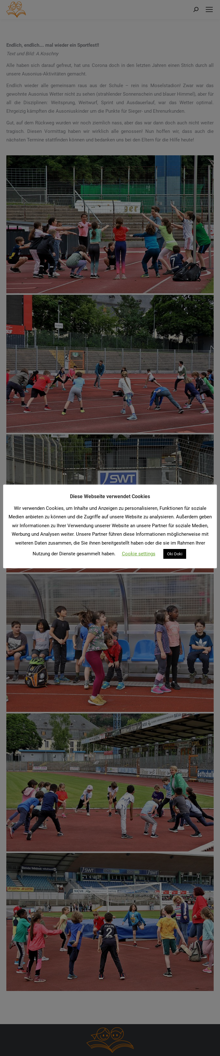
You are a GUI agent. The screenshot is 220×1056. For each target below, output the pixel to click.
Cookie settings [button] (138, 554)
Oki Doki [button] (174, 554)
